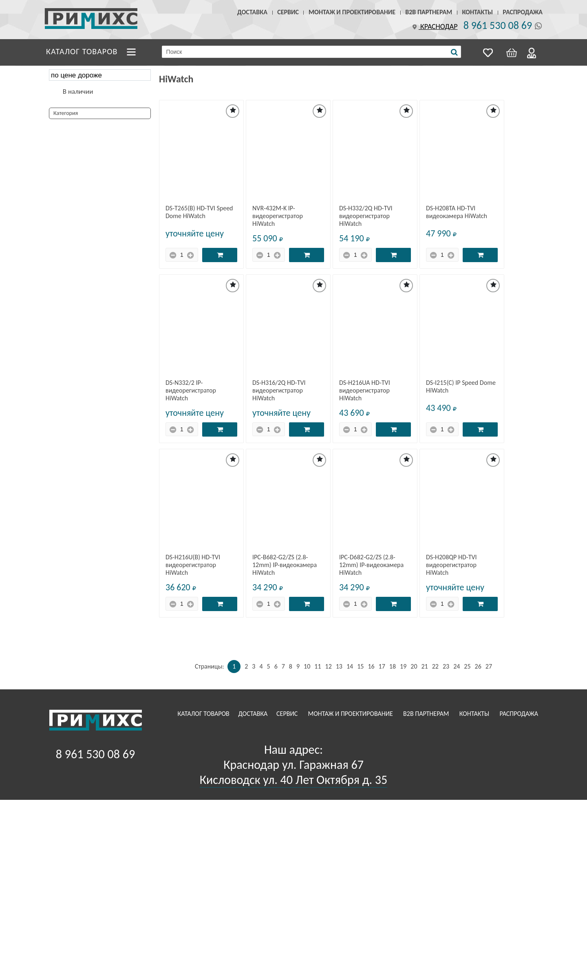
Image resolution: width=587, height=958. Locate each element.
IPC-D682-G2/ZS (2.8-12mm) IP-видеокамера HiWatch (371, 564)
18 (392, 666)
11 (317, 666)
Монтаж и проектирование (352, 12)
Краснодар (434, 26)
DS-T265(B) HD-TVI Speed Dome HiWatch (199, 212)
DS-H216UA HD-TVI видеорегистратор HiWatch (364, 390)
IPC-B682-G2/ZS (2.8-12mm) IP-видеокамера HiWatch (284, 564)
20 (413, 666)
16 (371, 666)
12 (328, 666)
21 (424, 666)
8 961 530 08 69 (497, 25)
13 (339, 666)
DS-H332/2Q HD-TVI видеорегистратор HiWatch (366, 215)
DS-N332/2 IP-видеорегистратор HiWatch (191, 390)
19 (403, 666)
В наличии (78, 91)
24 (456, 666)
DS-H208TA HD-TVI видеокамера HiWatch (456, 212)
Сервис (288, 12)
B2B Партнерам (428, 12)
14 (349, 666)
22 (435, 666)
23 (446, 666)
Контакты (477, 12)
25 (467, 666)
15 (360, 666)
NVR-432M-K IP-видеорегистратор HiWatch (277, 215)
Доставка (252, 12)
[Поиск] (454, 52)
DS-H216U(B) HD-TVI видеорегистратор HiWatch (193, 564)
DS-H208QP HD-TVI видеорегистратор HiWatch (451, 564)
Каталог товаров (82, 51)
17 (382, 666)
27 (488, 666)
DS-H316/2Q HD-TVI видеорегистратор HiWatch (279, 390)
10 (307, 666)
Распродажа (523, 12)
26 (478, 666)
